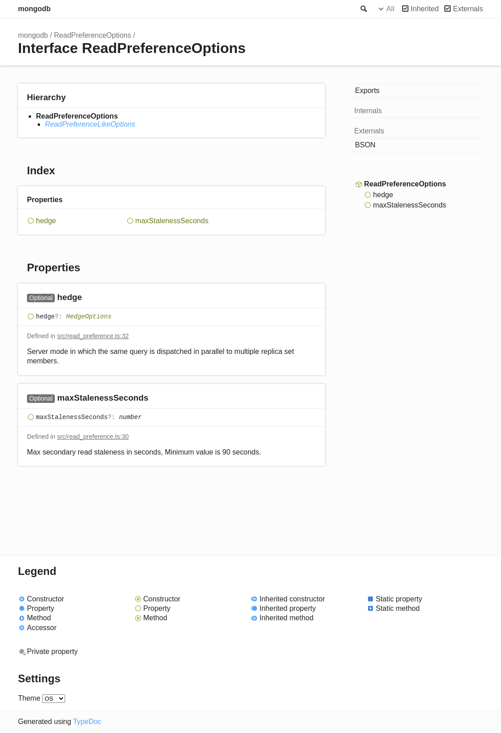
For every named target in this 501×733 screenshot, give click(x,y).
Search (363, 9)
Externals (468, 9)
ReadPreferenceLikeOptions (90, 124)
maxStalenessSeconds (171, 221)
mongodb (34, 9)
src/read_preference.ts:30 (93, 436)
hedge (46, 221)
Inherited (425, 9)
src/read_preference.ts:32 (93, 336)
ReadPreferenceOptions (92, 35)
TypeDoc (87, 721)
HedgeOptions (88, 316)
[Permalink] (90, 298)
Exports (367, 90)
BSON (365, 145)
